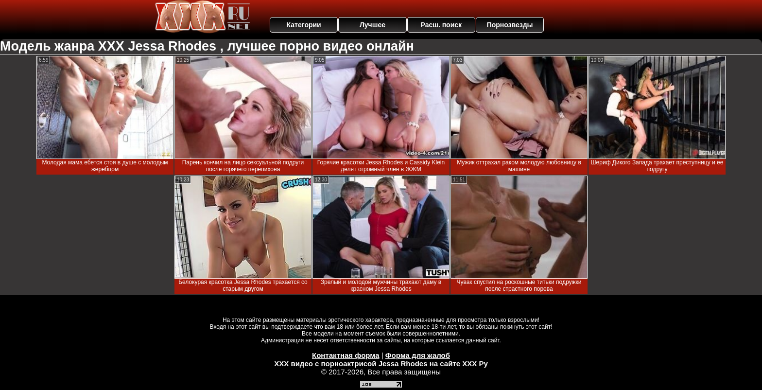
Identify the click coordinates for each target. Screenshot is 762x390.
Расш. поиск (441, 25)
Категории (304, 25)
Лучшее (372, 25)
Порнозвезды (510, 25)
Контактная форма (346, 355)
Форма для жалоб (417, 355)
